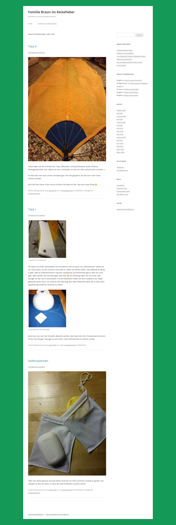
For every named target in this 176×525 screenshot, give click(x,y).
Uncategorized (67, 190)
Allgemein (120, 167)
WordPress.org (122, 194)
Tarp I (32, 209)
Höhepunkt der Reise (125, 50)
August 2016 (121, 137)
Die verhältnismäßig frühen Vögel (129, 62)
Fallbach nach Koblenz (125, 53)
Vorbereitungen (34, 193)
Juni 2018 (120, 131)
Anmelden (120, 185)
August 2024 (121, 116)
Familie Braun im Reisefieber (51, 12)
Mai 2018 (120, 134)
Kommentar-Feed (123, 191)
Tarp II (32, 46)
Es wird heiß (121, 65)
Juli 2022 (120, 125)
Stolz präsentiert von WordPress (57, 514)
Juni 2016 (120, 143)
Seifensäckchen (38, 361)
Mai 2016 (120, 146)
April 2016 (120, 149)
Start (30, 24)
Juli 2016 (120, 140)
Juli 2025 (120, 113)
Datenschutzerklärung (47, 24)
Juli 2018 (120, 128)
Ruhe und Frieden (131, 89)
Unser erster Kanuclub (133, 80)
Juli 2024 (120, 119)
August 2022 (121, 122)
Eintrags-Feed (122, 188)
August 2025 (121, 110)
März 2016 (120, 152)
